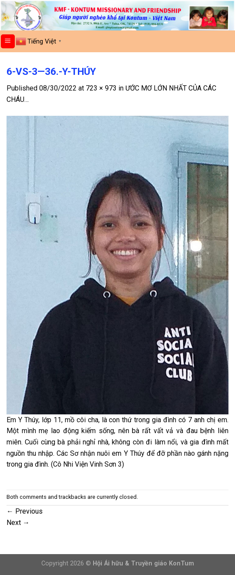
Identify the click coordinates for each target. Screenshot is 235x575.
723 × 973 (101, 88)
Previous (25, 511)
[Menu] (8, 41)
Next (18, 522)
